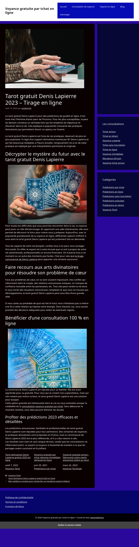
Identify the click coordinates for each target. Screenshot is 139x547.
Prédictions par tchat (45, 468)
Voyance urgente (111, 140)
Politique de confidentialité (19, 497)
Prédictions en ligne (113, 191)
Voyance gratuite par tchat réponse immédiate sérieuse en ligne (47, 457)
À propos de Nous (14, 506)
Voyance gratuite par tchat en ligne (29, 10)
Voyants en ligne (107, 6)
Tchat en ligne (110, 149)
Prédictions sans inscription (117, 196)
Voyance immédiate (113, 153)
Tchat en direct (110, 136)
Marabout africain (112, 158)
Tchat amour (109, 131)
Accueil (63, 6)
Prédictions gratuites (113, 200)
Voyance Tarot (12, 468)
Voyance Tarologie (72, 468)
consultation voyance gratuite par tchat (42, 406)
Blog (122, 6)
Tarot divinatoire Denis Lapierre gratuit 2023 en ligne (18, 457)
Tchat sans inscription (114, 145)
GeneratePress (97, 517)
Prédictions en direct (113, 205)
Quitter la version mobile (69, 525)
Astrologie (65, 14)
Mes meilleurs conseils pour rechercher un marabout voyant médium (39, 481)
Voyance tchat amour (114, 162)
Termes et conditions (16, 501)
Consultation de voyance (83, 6)
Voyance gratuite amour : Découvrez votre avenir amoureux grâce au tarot (76, 457)
